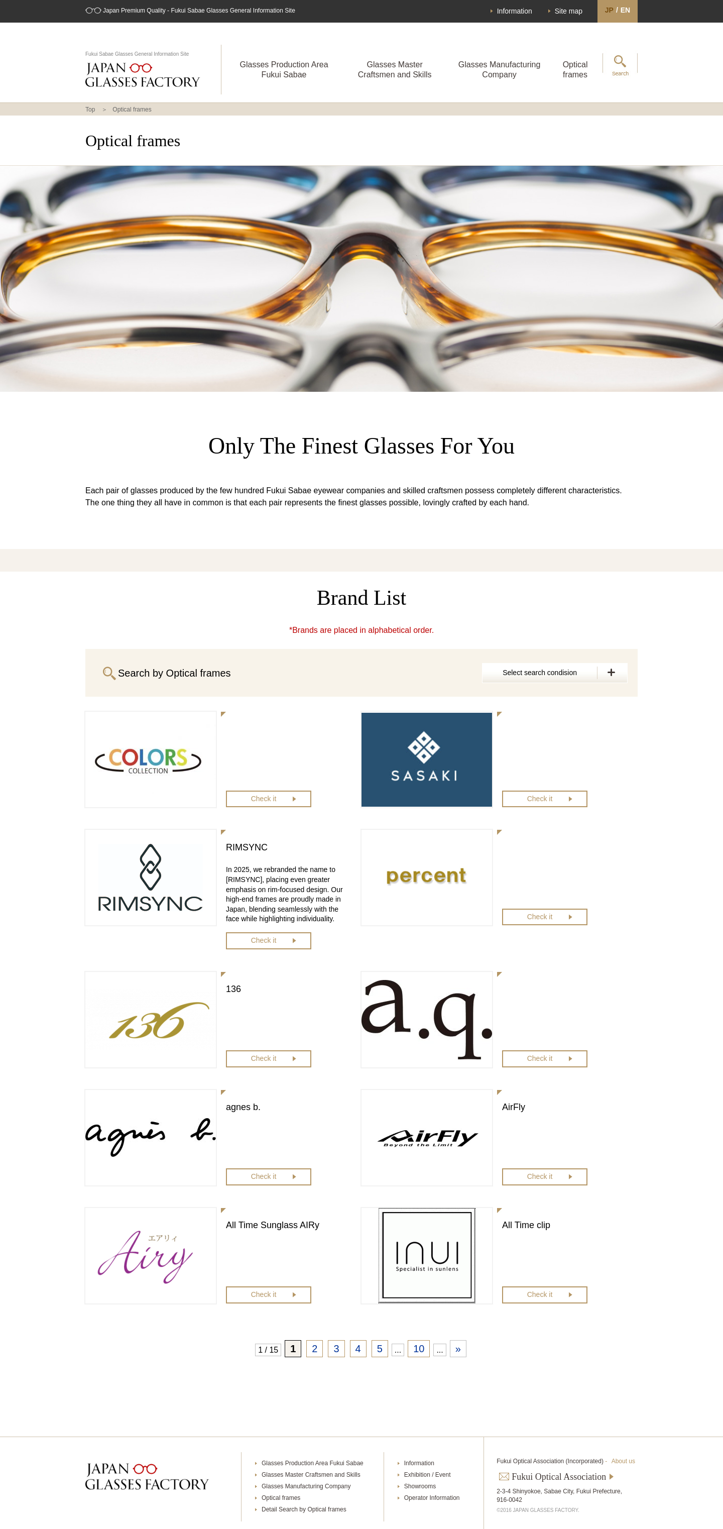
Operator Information (432, 1497)
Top (90, 109)
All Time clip (526, 1225)
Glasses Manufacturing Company (499, 69)
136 (233, 989)
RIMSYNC (247, 847)
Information (514, 11)
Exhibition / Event (427, 1474)
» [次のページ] (458, 1348)
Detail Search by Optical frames (304, 1509)
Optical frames (575, 69)
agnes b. (243, 1107)
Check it (264, 799)
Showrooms (420, 1486)
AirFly (513, 1107)
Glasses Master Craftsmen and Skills (395, 69)
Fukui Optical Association (559, 1477)
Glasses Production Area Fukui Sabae (283, 69)
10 (418, 1348)
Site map (568, 11)
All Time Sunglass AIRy (272, 1225)
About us (623, 1461)
